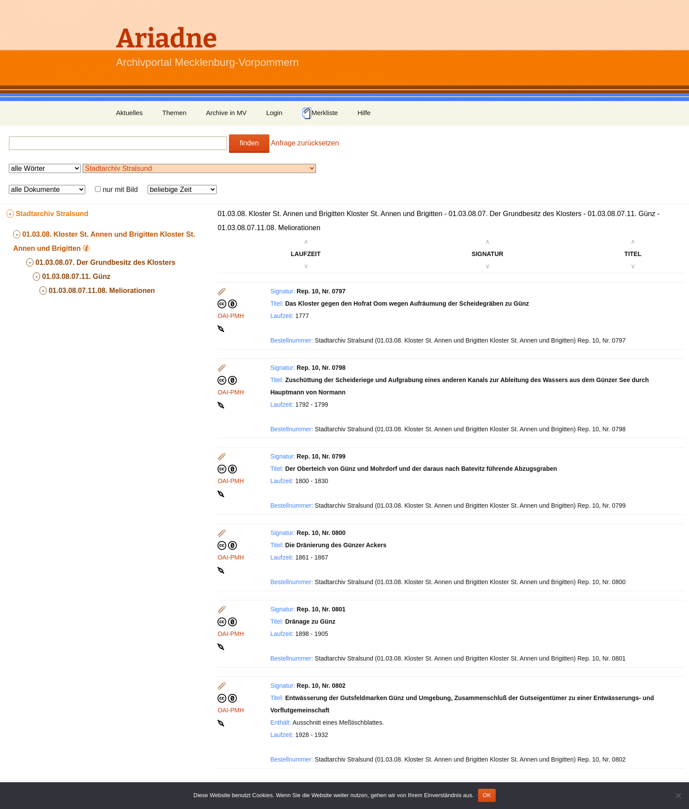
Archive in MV (226, 112)
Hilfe (363, 112)
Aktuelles (129, 112)
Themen (174, 112)
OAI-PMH (231, 315)
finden (249, 143)
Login (274, 112)
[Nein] (678, 795)
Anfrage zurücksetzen (305, 143)
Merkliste (320, 113)
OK (486, 795)
